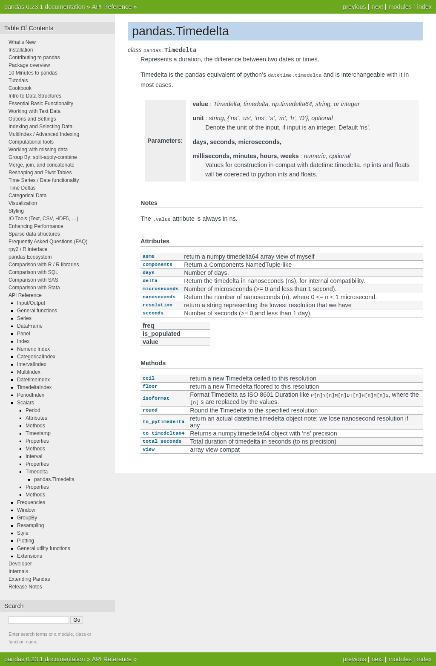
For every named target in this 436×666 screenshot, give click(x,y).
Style (23, 533)
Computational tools (31, 142)
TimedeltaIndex (34, 387)
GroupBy (27, 518)
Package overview (29, 65)
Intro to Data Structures (35, 96)
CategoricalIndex (36, 357)
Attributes (36, 418)
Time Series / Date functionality (44, 180)
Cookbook (20, 88)
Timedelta (37, 472)
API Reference (112, 6)
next (377, 6)
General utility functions (43, 548)
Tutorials (18, 81)
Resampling (30, 525)
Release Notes (25, 587)
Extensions (29, 556)
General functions (37, 311)
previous (354, 6)
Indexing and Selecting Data (40, 127)
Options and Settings (32, 119)
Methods (35, 426)
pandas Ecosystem (30, 257)
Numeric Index (33, 349)
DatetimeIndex (33, 380)
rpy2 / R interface (28, 249)
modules (399, 6)
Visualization (23, 203)
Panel (23, 334)
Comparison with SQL (33, 272)
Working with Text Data (34, 111)
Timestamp (38, 433)
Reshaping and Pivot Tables (40, 173)
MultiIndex (28, 372)
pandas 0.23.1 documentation (44, 6)
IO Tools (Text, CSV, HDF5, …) (43, 219)
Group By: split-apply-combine (43, 157)
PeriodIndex (30, 395)
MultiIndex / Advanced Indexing (44, 134)
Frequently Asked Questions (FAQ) (48, 242)
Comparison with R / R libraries (44, 265)
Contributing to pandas (34, 58)
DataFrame (30, 326)
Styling (16, 211)
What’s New (22, 42)
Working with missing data (38, 150)
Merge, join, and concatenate (42, 165)
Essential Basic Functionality (41, 104)
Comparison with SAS (33, 280)
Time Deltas (22, 188)
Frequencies (31, 502)
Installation (21, 50)
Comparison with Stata (34, 288)
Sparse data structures (34, 234)
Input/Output (31, 303)
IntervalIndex (31, 364)
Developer (20, 564)
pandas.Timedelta (54, 479)
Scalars (25, 403)
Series (24, 318)
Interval (34, 456)
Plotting (25, 541)
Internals (18, 571)
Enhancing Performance (36, 226)
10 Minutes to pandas (33, 73)
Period (33, 410)
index (424, 6)
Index (23, 341)
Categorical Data (27, 196)
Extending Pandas (29, 579)
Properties (37, 441)
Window (26, 510)
